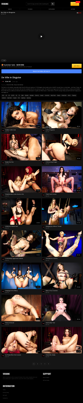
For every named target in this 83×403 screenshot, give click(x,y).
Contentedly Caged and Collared (14, 258)
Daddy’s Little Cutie (10, 130)
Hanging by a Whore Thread (53, 226)
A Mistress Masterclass (11, 226)
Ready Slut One (9, 162)
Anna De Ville (9, 85)
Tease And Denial (18, 85)
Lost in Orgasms (50, 130)
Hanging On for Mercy (11, 290)
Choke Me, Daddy (50, 355)
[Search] (52, 3)
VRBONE (4, 3)
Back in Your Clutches (52, 290)
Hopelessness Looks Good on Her (14, 194)
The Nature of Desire (52, 258)
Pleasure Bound (9, 322)
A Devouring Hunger (51, 162)
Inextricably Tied (50, 322)
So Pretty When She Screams (13, 355)
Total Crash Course (51, 194)
